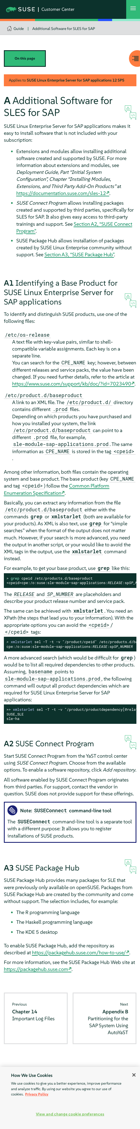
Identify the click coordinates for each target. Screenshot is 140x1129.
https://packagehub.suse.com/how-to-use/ (79, 952)
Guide (19, 28)
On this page (25, 58)
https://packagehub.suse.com (36, 969)
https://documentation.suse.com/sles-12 (61, 193)
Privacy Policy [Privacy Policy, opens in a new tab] (36, 1094)
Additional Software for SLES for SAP (63, 28)
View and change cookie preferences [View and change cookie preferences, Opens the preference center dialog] (70, 1114)
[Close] (134, 1075)
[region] (70, 1098)
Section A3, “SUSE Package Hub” (79, 254)
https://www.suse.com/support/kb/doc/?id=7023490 (71, 383)
